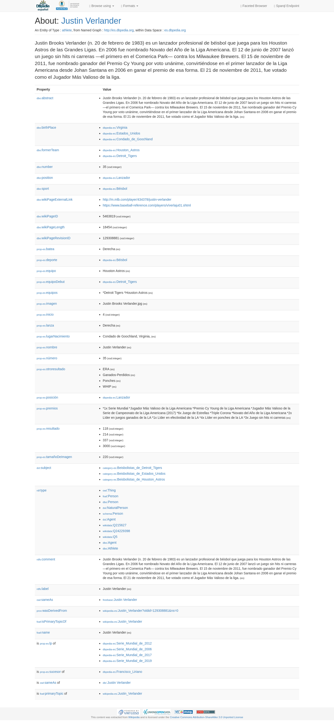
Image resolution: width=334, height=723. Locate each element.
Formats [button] (129, 6)
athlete (67, 30)
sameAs (45, 600)
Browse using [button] (101, 6)
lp (46, 643)
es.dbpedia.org (175, 30)
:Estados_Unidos (121, 133)
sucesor (50, 672)
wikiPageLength (51, 227)
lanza (45, 325)
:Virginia (115, 127)
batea (45, 249)
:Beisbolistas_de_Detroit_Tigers (132, 468)
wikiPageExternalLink (55, 199)
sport (43, 188)
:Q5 (110, 537)
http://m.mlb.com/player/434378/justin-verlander (137, 199)
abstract (45, 98)
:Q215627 (114, 525)
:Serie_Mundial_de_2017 (127, 655)
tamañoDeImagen (54, 457)
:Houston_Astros (121, 150)
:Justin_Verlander (122, 621)
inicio (45, 314)
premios (47, 408)
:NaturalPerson (115, 508)
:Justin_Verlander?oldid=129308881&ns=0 (140, 610)
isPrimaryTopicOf (51, 621)
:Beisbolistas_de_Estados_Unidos (134, 473)
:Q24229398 (116, 531)
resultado (48, 428)
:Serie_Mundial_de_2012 (127, 643)
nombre (47, 347)
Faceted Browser (254, 6)
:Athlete (110, 548)
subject (44, 468)
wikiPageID (47, 216)
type (42, 490)
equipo (46, 271)
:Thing (109, 490)
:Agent (109, 519)
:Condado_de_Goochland (128, 139)
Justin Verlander (91, 21)
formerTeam (48, 150)
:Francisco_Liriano (122, 672)
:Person (110, 496)
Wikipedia (134, 717)
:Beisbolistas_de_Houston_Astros (134, 479)
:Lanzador (116, 178)
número (47, 358)
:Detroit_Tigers (120, 156)
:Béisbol (115, 188)
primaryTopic (51, 693)
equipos (47, 292)
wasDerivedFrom (52, 610)
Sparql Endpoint (286, 6)
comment (46, 559)
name (43, 632)
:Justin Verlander (120, 600)
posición (47, 397)
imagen (47, 303)
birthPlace (46, 127)
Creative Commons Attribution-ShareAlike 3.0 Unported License (206, 717)
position (45, 178)
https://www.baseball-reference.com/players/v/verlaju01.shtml (147, 205)
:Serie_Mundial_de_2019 (127, 661)
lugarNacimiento (53, 336)
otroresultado (51, 369)
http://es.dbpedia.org (119, 30)
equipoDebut (50, 282)
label (42, 589)
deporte (47, 260)
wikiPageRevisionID (54, 238)
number (45, 167)
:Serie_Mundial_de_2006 (127, 649)
